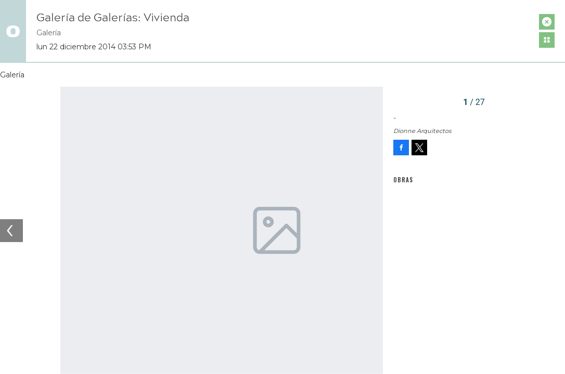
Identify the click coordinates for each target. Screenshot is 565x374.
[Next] (371, 230)
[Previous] (11, 230)
